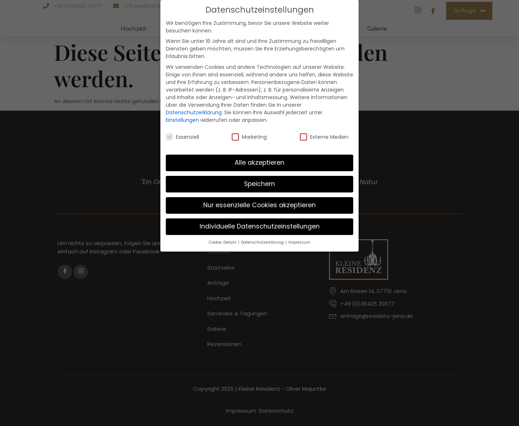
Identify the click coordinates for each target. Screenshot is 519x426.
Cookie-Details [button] (223, 236)
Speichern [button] (259, 177)
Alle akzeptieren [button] (259, 156)
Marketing (249, 130)
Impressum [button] (299, 236)
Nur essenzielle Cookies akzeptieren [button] (259, 199)
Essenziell (182, 130)
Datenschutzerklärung (194, 106)
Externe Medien (324, 130)
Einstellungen (182, 113)
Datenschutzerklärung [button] (263, 236)
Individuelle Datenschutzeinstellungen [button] (260, 220)
